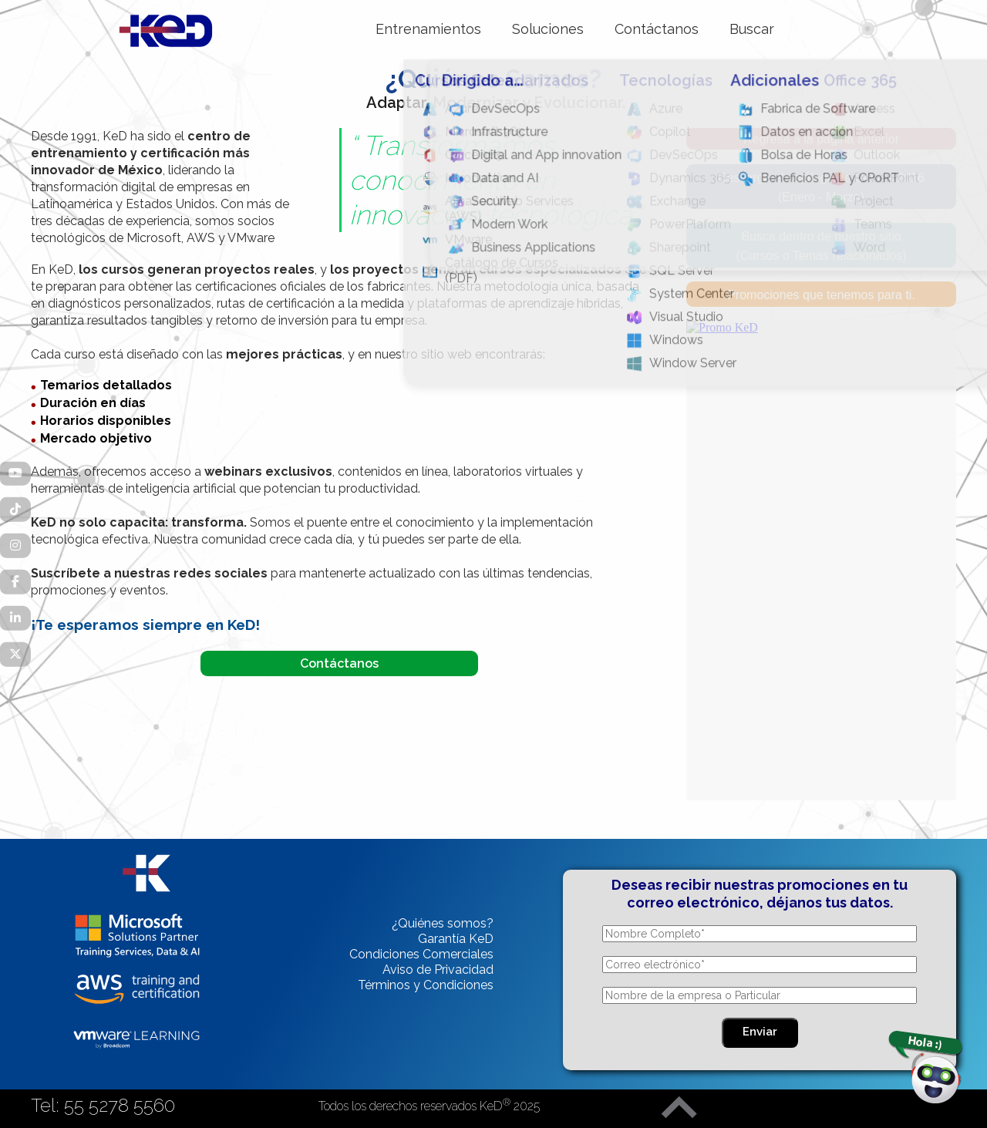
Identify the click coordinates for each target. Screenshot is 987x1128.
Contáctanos (657, 29)
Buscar (751, 29)
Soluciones (548, 29)
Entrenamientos (428, 29)
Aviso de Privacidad (438, 969)
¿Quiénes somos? (443, 923)
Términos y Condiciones (426, 985)
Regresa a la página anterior (821, 139)
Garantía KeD (456, 938)
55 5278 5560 (119, 1105)
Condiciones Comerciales (421, 954)
